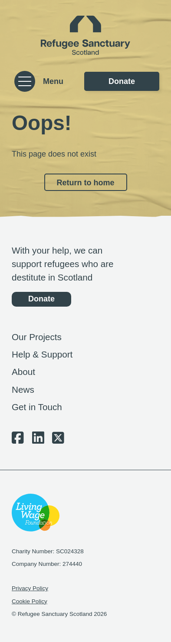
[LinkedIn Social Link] (38, 440)
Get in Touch (37, 407)
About (23, 372)
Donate (122, 81)
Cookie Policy (29, 601)
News (23, 390)
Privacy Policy (30, 588)
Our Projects (37, 337)
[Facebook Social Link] (18, 440)
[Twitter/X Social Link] (58, 440)
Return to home (86, 182)
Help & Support (42, 354)
